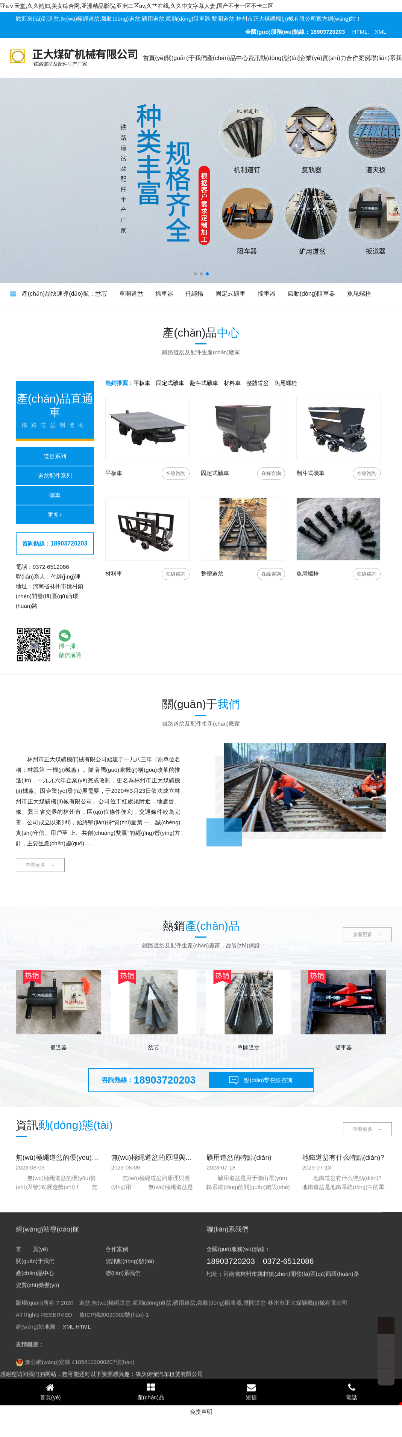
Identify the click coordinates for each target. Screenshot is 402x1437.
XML (380, 32)
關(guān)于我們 (186, 58)
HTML (359, 32)
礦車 (55, 495)
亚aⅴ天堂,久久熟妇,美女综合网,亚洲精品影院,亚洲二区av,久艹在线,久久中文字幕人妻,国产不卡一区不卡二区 (136, 6)
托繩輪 (194, 293)
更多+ (55, 514)
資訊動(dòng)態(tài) (274, 58)
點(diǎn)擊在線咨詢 (260, 1081)
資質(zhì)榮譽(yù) (37, 1407)
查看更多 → (40, 865)
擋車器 (164, 293)
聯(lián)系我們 (123, 1395)
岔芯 (101, 293)
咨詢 (175, 473)
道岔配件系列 (55, 475)
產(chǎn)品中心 (227, 58)
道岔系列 (55, 456)
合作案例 (358, 58)
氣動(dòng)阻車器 (311, 293)
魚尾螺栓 (359, 293)
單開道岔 (131, 293)
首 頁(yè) (32, 1371)
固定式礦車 (230, 293)
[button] (195, 273)
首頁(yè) (154, 58)
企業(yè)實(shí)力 (323, 58)
